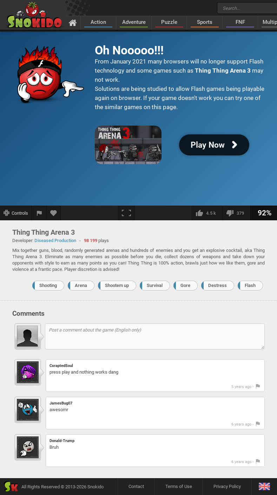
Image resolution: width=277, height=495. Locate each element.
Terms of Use (178, 486)
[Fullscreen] (126, 213)
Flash (250, 285)
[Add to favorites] (54, 213)
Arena (81, 285)
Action (98, 22)
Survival (155, 285)
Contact (136, 486)
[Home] (73, 22)
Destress (217, 285)
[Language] (264, 487)
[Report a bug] (39, 213)
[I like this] (207, 213)
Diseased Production (55, 240)
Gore (185, 285)
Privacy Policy (227, 486)
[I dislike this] (236, 213)
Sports (204, 22)
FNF (240, 22)
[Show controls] (16, 213)
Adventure (134, 22)
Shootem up (117, 285)
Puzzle (169, 22)
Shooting (48, 285)
